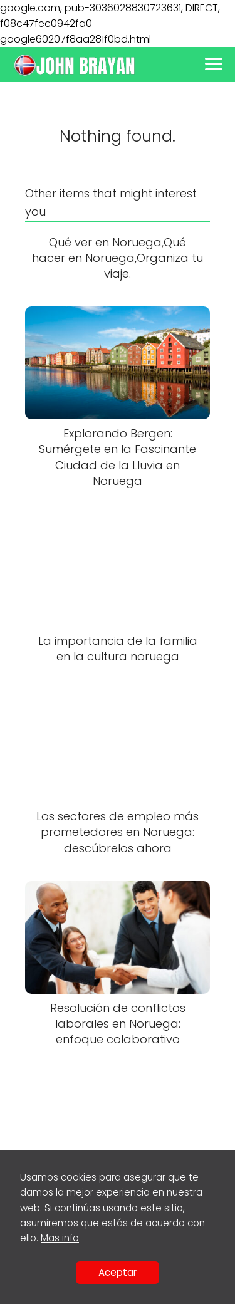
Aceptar (117, 1272)
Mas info (60, 1237)
